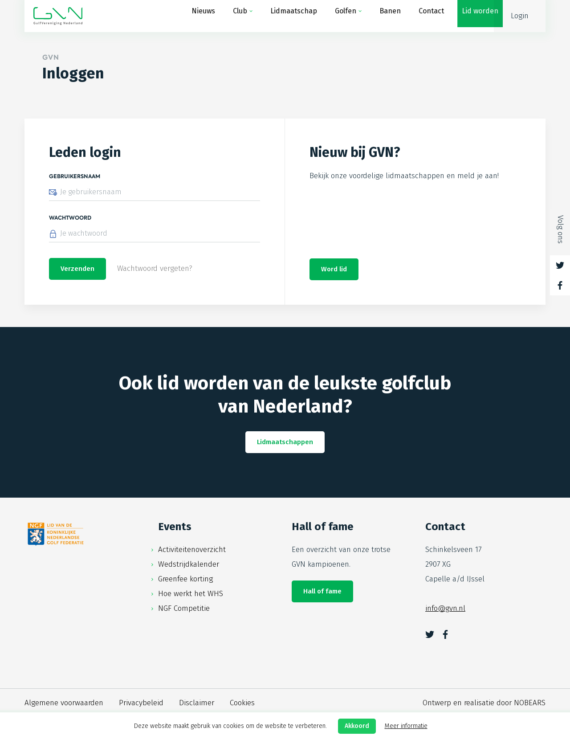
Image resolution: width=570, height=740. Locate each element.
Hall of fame (322, 592)
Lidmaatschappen (285, 443)
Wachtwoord (70, 218)
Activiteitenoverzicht (192, 550)
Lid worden (471, 16)
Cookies (242, 703)
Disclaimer (196, 703)
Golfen (336, 16)
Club (231, 16)
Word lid (334, 270)
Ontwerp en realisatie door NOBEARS (484, 703)
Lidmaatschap (284, 16)
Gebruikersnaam (74, 176)
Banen (381, 16)
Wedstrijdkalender (188, 565)
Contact (422, 16)
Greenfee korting (185, 580)
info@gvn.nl (445, 609)
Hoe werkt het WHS (190, 594)
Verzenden (77, 270)
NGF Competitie (184, 609)
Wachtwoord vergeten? (154, 269)
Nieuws (194, 16)
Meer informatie (406, 726)
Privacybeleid (141, 703)
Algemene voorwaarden (63, 703)
